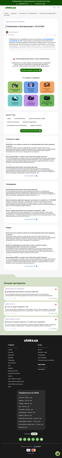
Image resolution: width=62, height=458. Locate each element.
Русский (34, 433)
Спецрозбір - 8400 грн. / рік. (26, 409)
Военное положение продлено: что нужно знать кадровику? (25, 322)
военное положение (13, 122)
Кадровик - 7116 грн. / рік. (25, 400)
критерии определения (29, 122)
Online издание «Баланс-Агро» (16, 381)
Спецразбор (11, 360)
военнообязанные (19, 118)
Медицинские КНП (13, 370)
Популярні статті (23, 427)
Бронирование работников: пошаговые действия (21, 167)
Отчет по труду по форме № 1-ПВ (17, 307)
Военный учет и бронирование (18, 21)
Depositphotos (41, 369)
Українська (27, 433)
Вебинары (10, 357)
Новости (10, 376)
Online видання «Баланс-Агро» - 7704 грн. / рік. (31, 424)
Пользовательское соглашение (46, 360)
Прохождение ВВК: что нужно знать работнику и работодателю (26, 156)
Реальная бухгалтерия (14, 373)
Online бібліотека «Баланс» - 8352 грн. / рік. (30, 418)
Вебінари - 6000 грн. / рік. (25, 415)
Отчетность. (13, 304)
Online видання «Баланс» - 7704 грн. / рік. (30, 421)
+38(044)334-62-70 (23, 3)
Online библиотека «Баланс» (15, 384)
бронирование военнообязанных (17, 125)
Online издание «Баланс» (14, 378)
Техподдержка (41, 355)
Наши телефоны (42, 357)
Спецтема (10, 352)
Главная (10, 349)
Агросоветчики (12, 363)
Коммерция (11, 355)
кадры (9, 118)
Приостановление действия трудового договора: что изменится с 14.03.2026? (31, 200)
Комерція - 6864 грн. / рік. (25, 403)
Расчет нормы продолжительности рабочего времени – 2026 (25, 210)
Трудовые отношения (15, 319)
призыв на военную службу (37, 118)
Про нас (40, 349)
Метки (9, 386)
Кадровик (8, 21)
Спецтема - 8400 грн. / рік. (25, 397)
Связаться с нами (42, 352)
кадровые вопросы (36, 125)
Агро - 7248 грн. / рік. (24, 406)
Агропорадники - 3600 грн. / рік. (27, 412)
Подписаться (39, 3)
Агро (9, 365)
